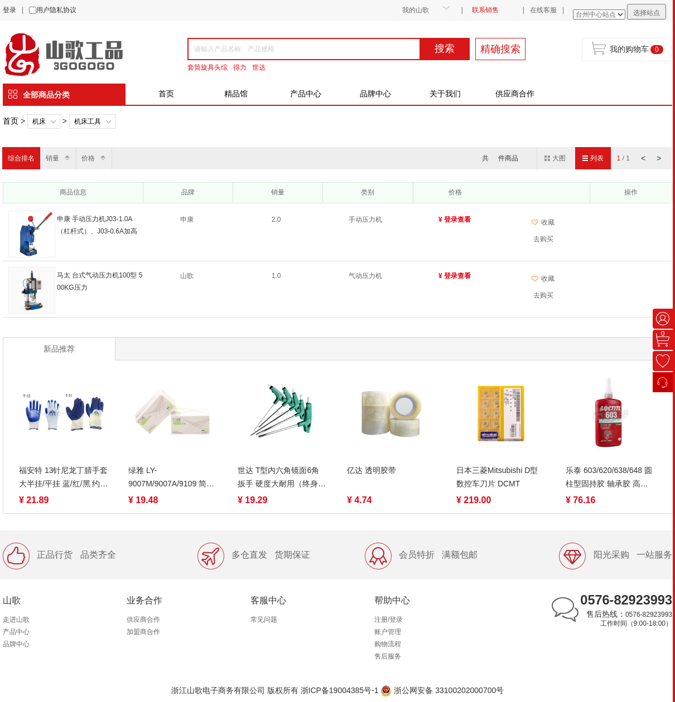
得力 (240, 67)
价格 (88, 158)
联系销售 (485, 10)
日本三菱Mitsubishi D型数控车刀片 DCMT (497, 477)
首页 (166, 93)
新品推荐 (59, 348)
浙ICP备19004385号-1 (340, 690)
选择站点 (646, 13)
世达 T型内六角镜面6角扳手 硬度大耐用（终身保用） (282, 478)
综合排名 (21, 158)
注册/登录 (388, 619)
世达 (259, 67)
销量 (52, 158)
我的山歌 (415, 10)
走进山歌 (16, 619)
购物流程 (387, 644)
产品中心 (305, 93)
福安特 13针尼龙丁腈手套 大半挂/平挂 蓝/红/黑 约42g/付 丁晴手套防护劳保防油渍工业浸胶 (63, 478)
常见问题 (263, 619)
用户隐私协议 (56, 10)
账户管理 (387, 632)
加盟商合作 (143, 632)
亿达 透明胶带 (371, 470)
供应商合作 (514, 93)
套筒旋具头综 (207, 67)
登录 (9, 10)
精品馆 (236, 93)
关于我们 (445, 93)
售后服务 (387, 656)
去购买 (543, 239)
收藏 (543, 222)
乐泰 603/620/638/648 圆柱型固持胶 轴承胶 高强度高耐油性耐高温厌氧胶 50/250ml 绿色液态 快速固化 (609, 478)
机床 (39, 121)
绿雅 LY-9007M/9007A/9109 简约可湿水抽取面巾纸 (171, 478)
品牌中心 (375, 93)
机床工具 (87, 121)
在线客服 (543, 10)
